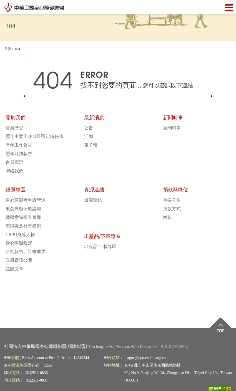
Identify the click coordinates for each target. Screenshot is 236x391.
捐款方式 (172, 208)
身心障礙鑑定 (19, 243)
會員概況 (14, 162)
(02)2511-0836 (36, 373)
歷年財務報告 (19, 153)
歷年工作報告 (19, 145)
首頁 (7, 49)
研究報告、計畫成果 (26, 251)
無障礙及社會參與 (23, 226)
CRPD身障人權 (20, 234)
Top (220, 329)
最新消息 (94, 117)
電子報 (90, 145)
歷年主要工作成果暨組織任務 (34, 136)
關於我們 (16, 117)
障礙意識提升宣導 (23, 217)
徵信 (167, 217)
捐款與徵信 (175, 189)
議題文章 (14, 268)
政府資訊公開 (19, 260)
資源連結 (94, 189)
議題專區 (16, 189)
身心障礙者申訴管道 (26, 200)
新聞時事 (173, 117)
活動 (88, 136)
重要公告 (172, 200)
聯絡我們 (14, 171)
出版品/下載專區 (102, 236)
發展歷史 (14, 127)
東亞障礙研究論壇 (23, 208)
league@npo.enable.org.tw (145, 358)
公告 (88, 127)
